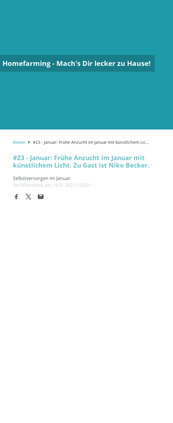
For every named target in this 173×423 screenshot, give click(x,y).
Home (19, 141)
